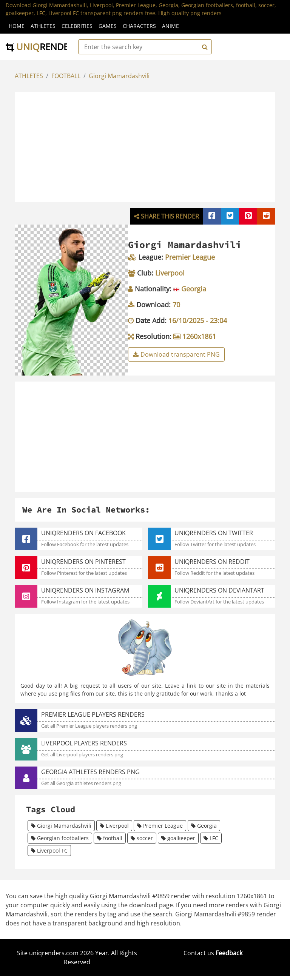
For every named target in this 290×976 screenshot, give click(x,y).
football (109, 838)
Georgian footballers (60, 838)
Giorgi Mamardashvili (119, 76)
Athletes (43, 25)
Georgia (204, 825)
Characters (139, 25)
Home (17, 25)
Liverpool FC (49, 850)
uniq (42, 46)
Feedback (229, 953)
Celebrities (77, 25)
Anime (170, 25)
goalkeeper (178, 838)
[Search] (203, 47)
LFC (211, 838)
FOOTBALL (65, 76)
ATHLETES (29, 76)
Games (108, 25)
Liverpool (114, 825)
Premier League (160, 825)
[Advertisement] (153, 146)
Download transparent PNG (176, 354)
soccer (142, 838)
